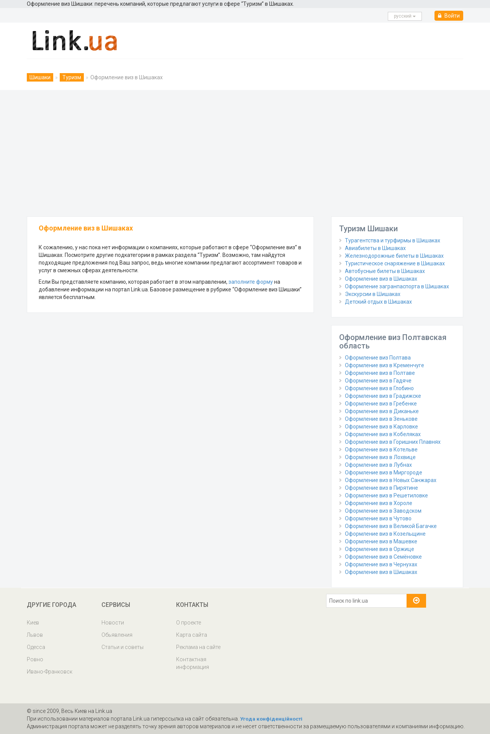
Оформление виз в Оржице (379, 549)
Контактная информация (192, 663)
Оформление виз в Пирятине (381, 488)
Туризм (71, 77)
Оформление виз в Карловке (381, 426)
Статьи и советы (122, 647)
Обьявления (116, 635)
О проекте (188, 623)
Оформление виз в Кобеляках (383, 434)
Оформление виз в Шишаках (381, 279)
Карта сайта (191, 635)
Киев (33, 623)
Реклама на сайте (198, 647)
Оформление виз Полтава (378, 358)
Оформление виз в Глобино (379, 388)
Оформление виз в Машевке (381, 541)
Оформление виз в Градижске (383, 396)
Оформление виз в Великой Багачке (391, 526)
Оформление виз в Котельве (381, 449)
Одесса (36, 647)
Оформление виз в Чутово (378, 518)
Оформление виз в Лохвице (380, 457)
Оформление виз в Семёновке (383, 557)
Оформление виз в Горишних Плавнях (393, 442)
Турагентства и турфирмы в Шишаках (392, 240)
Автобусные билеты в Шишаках (385, 271)
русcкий (405, 16)
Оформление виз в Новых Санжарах (390, 480)
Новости (112, 623)
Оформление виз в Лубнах (378, 465)
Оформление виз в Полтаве (380, 373)
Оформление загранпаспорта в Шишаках (397, 286)
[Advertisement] (245, 151)
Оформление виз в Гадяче (378, 381)
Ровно (35, 659)
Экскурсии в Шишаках (372, 294)
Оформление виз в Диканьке (382, 411)
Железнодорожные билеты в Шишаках (394, 256)
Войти (449, 16)
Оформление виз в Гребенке (381, 404)
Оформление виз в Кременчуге (384, 365)
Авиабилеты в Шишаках (375, 248)
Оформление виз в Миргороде (383, 472)
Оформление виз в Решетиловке (386, 495)
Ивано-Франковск (49, 672)
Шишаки (40, 77)
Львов (35, 635)
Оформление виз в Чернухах (381, 564)
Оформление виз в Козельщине (385, 534)
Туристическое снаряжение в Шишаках (395, 263)
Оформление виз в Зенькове (381, 419)
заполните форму (251, 282)
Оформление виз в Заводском (383, 511)
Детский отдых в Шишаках (378, 302)
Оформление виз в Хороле (378, 503)
